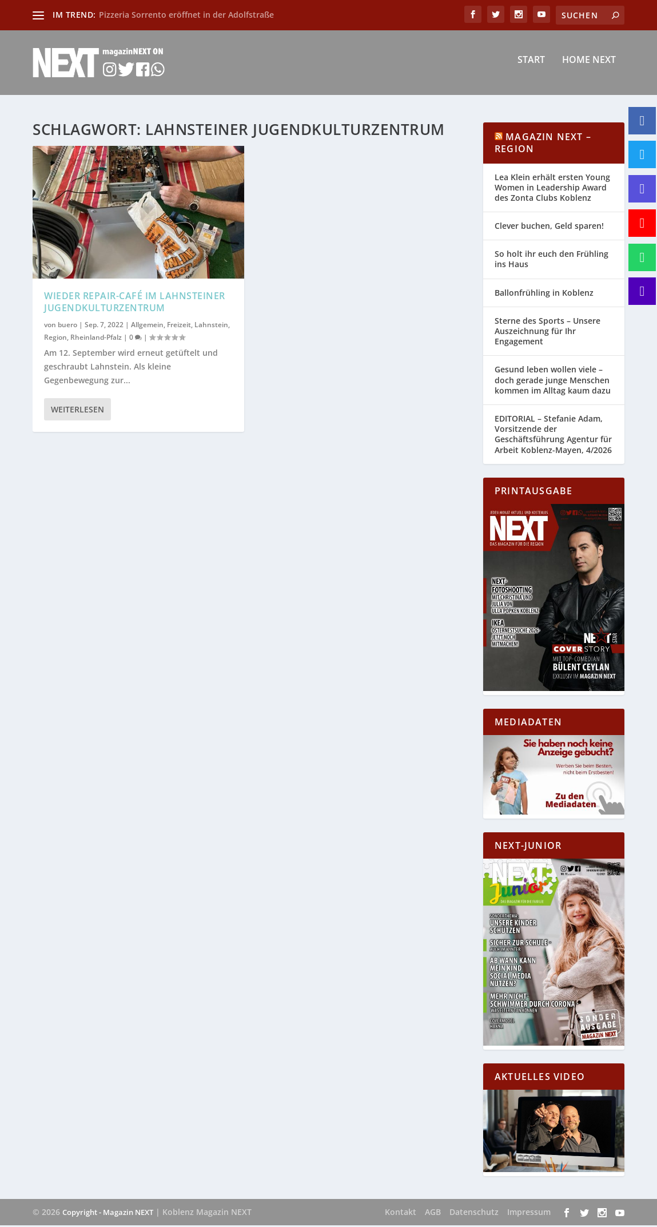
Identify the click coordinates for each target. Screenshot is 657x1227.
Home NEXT (589, 66)
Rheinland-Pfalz (96, 338)
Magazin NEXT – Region (543, 144)
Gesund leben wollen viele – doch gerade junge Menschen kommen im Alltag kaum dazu (553, 381)
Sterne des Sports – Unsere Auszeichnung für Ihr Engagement (547, 332)
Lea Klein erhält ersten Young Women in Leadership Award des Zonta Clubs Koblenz (552, 189)
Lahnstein (211, 326)
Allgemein (147, 326)
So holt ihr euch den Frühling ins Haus (551, 260)
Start (531, 66)
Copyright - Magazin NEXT (107, 1214)
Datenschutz (474, 1213)
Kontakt (400, 1213)
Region (55, 338)
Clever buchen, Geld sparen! (549, 227)
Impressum (529, 1213)
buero (67, 326)
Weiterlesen (77, 411)
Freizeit (179, 326)
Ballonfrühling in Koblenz (544, 294)
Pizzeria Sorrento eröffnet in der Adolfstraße (186, 14)
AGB (433, 1213)
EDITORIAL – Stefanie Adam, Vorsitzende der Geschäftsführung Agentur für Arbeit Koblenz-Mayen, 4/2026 (553, 436)
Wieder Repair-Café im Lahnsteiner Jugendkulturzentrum (134, 303)
